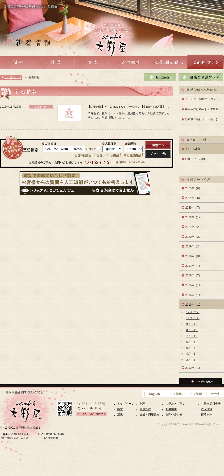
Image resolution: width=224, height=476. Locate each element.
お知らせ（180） (196, 158)
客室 (120, 409)
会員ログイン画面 (107, 155)
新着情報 (171, 409)
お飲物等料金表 (211, 403)
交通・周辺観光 (149, 414)
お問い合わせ (174, 414)
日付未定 (91, 149)
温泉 (120, 414)
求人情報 (206, 409)
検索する (158, 145)
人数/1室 (110, 143)
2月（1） (192, 359)
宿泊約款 (206, 414)
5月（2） (192, 347)
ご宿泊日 (50, 143)
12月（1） (192, 312)
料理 (142, 403)
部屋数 (131, 143)
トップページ (12, 77)
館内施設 (145, 409)
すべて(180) (192, 148)
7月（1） (192, 336)
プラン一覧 (158, 153)
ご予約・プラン (175, 403)
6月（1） (192, 342)
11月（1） (192, 318)
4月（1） (192, 353)
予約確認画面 (132, 155)
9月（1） (192, 324)
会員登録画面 (83, 155)
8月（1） (192, 330)
